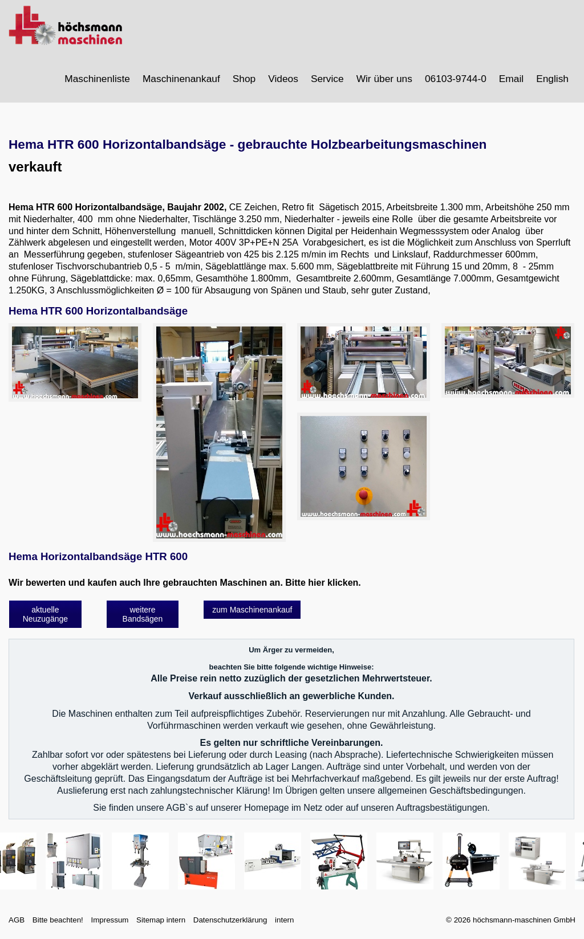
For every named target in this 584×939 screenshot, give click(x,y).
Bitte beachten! (58, 920)
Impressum (109, 920)
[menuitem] (98, 78)
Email (511, 78)
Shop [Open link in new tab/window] (244, 78)
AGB (17, 920)
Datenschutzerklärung (230, 920)
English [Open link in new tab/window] (552, 78)
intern (284, 920)
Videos (283, 78)
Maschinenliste (97, 78)
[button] (45, 614)
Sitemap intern (160, 920)
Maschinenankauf (181, 78)
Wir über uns (384, 78)
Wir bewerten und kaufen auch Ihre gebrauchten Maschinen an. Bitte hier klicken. (185, 582)
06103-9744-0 (455, 78)
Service (327, 78)
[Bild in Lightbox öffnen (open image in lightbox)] (75, 362)
